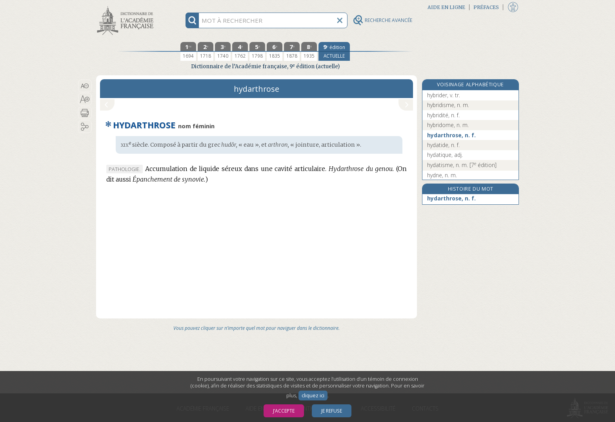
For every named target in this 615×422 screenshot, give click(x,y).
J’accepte (284, 410)
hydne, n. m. (442, 175)
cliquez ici (313, 395)
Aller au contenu (127, 7)
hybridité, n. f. (443, 115)
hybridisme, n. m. (448, 105)
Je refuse (331, 410)
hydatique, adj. (445, 154)
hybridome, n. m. (448, 125)
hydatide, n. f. (443, 145)
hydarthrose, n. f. (451, 135)
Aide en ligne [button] (446, 7)
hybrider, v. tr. (443, 95)
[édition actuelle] (334, 51)
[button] (85, 86)
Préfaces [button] (486, 7)
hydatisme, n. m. (462, 165)
